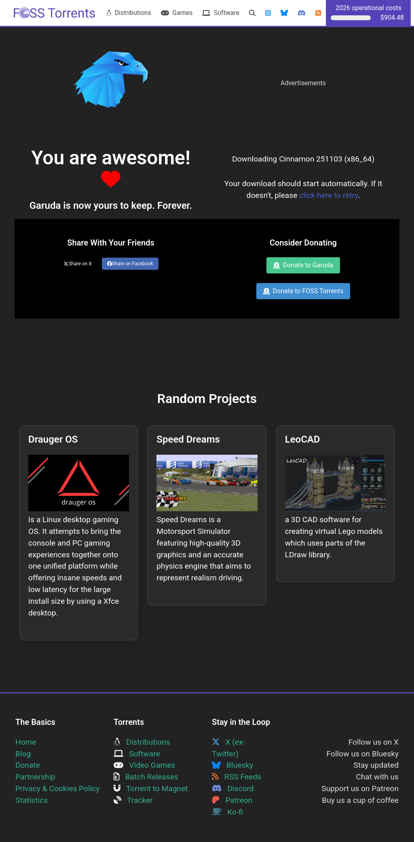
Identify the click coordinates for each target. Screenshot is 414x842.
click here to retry (328, 195)
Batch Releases (146, 776)
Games (176, 13)
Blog (23, 753)
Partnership (35, 776)
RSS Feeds (236, 776)
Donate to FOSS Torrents (303, 291)
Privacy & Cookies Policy (57, 788)
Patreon (232, 800)
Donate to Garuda (303, 265)
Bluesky (232, 765)
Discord (233, 788)
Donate (27, 765)
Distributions (128, 13)
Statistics (31, 800)
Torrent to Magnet (151, 788)
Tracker (133, 800)
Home (25, 742)
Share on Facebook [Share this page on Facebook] (130, 264)
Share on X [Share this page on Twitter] (77, 264)
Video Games (144, 765)
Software (220, 13)
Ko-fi (227, 812)
